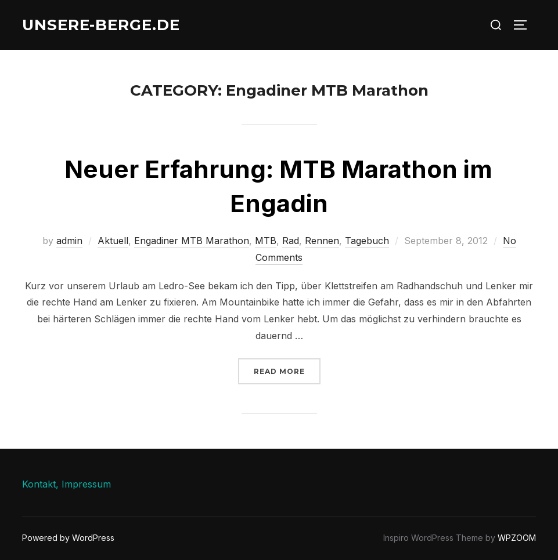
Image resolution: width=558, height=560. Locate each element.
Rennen (322, 240)
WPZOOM (517, 538)
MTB (265, 240)
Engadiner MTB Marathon (191, 240)
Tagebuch (367, 240)
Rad (290, 240)
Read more (287, 370)
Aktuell (113, 240)
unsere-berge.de (101, 25)
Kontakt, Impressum (66, 484)
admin (69, 240)
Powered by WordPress (68, 538)
